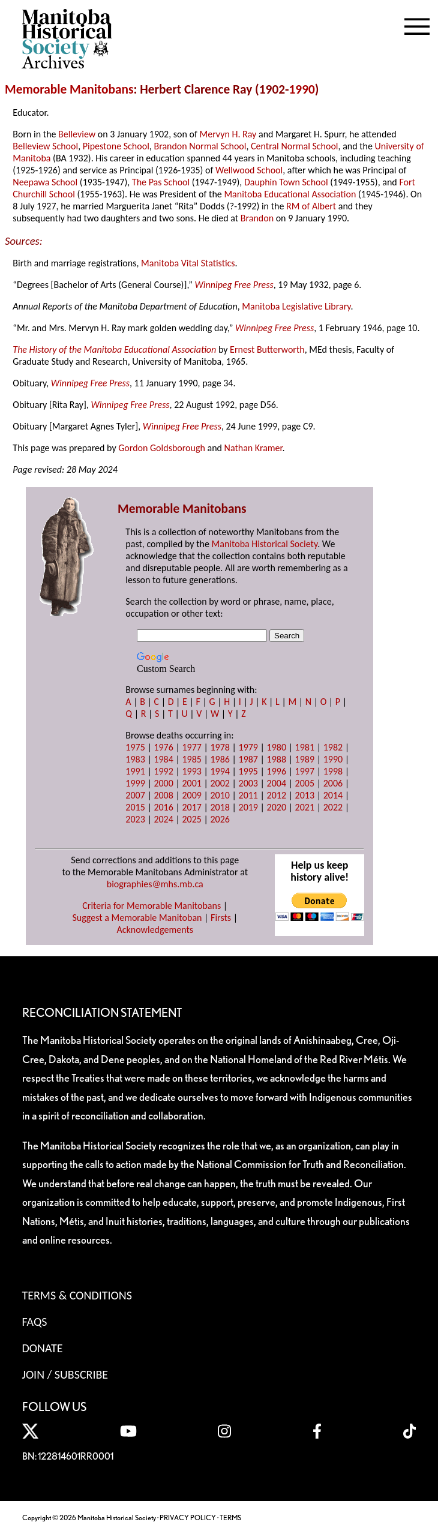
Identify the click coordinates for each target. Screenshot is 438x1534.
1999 (135, 783)
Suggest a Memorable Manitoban (137, 917)
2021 (304, 807)
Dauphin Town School (286, 182)
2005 (304, 783)
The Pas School (161, 182)
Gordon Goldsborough (161, 448)
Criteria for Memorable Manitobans (151, 905)
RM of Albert (311, 206)
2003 (248, 783)
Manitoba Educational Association (290, 194)
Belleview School (45, 146)
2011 (248, 795)
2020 (276, 807)
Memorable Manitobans (69, 89)
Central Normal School (294, 146)
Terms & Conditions (77, 1295)
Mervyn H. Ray (227, 134)
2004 (276, 783)
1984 (163, 759)
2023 (135, 819)
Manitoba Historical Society (265, 544)
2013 (304, 795)
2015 (135, 807)
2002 (219, 783)
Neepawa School (45, 182)
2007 (135, 795)
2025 (191, 819)
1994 (219, 771)
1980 (276, 747)
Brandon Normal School (200, 146)
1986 (219, 759)
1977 (191, 747)
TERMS (230, 1517)
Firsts (221, 917)
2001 (191, 783)
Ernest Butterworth (267, 349)
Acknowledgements (154, 929)
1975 (135, 747)
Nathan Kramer (253, 448)
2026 (219, 819)
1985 (191, 759)
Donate (42, 1348)
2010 (219, 795)
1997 (304, 771)
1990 (302, 89)
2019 (248, 807)
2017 (191, 807)
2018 (219, 807)
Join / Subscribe (65, 1374)
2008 (163, 795)
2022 (333, 807)
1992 (163, 771)
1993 (191, 771)
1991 (135, 771)
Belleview (76, 134)
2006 (333, 783)
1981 (304, 747)
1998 (333, 771)
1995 (248, 771)
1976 (163, 747)
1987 (248, 759)
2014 (333, 795)
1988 (276, 759)
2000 (163, 783)
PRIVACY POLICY (188, 1517)
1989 (304, 759)
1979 (248, 747)
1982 (333, 747)
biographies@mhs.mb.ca (155, 884)
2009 (191, 795)
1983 (135, 759)
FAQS (34, 1321)
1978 (219, 747)
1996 (276, 771)
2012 (276, 795)
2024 (163, 819)
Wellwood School (249, 170)
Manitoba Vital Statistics (188, 263)
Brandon (257, 218)
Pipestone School (116, 146)
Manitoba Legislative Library (296, 306)
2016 (163, 807)
